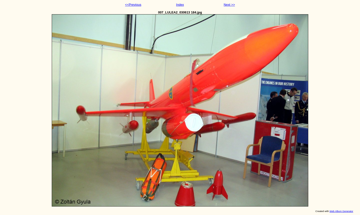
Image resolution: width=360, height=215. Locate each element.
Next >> (229, 4)
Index (180, 4)
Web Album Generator (341, 211)
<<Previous (133, 4)
